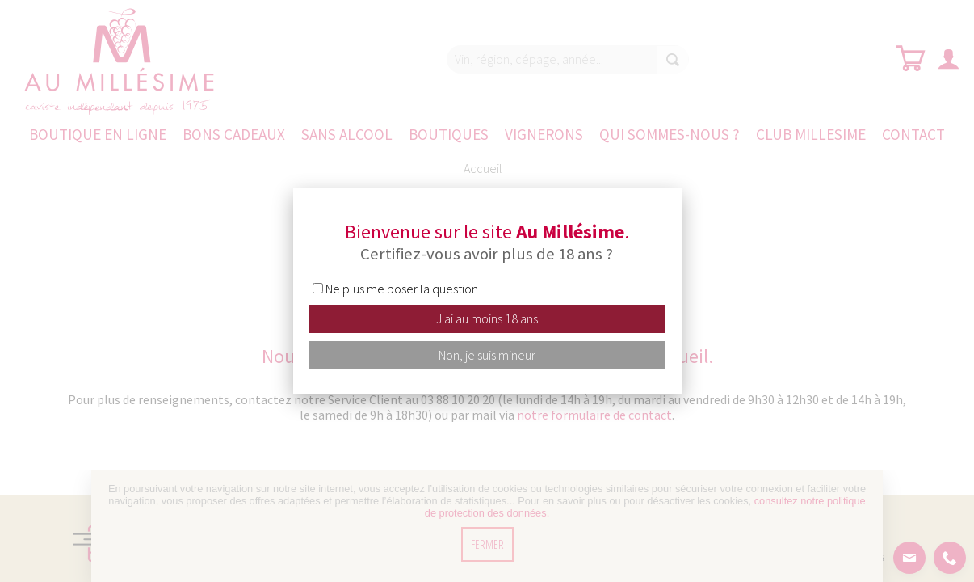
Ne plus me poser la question (401, 288)
